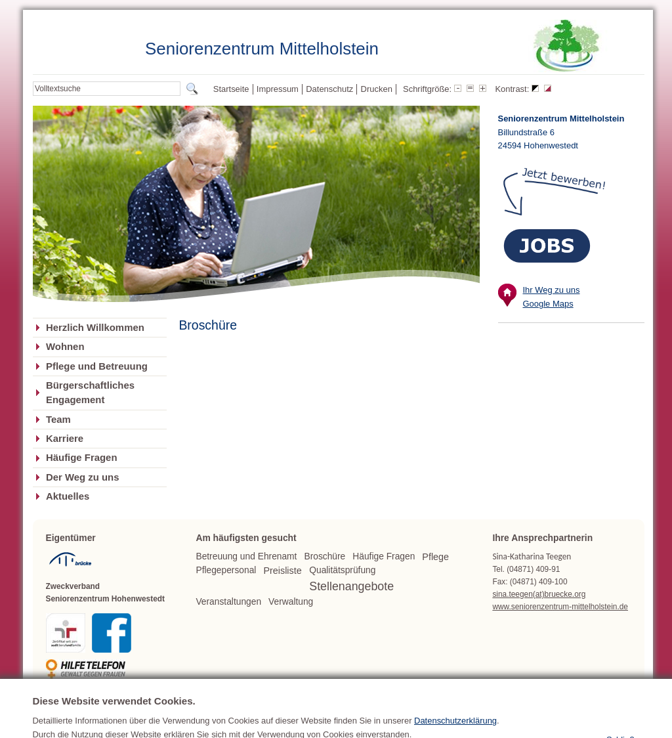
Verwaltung (290, 602)
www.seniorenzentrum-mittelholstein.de (560, 606)
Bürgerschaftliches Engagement (90, 392)
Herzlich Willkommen (95, 327)
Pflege (435, 557)
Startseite (231, 89)
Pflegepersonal (226, 570)
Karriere (64, 438)
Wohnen (65, 346)
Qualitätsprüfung (342, 570)
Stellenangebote (351, 586)
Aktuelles (67, 496)
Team (58, 419)
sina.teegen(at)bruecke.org (538, 594)
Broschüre (324, 556)
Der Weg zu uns (82, 477)
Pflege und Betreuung (97, 366)
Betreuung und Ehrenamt (246, 556)
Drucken (376, 89)
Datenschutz (329, 89)
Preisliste (282, 570)
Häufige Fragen (81, 457)
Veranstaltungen (228, 602)
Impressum (278, 89)
